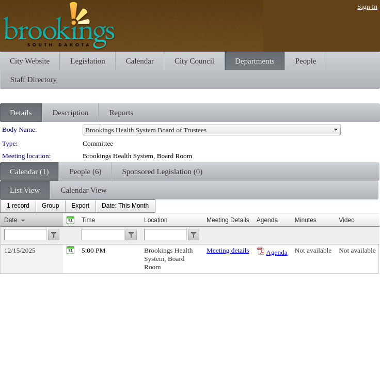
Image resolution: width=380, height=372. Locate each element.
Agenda (276, 252)
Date (10, 220)
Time (88, 220)
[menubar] (77, 206)
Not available (313, 250)
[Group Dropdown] (50, 206)
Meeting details (228, 250)
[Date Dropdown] (125, 206)
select (336, 129)
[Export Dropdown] (80, 206)
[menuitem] (18, 206)
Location (155, 220)
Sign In (367, 6)
